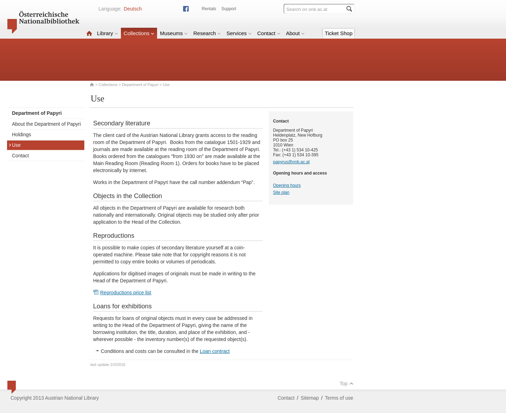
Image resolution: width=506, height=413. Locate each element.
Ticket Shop (338, 33)
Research (207, 33)
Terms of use (339, 398)
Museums (174, 33)
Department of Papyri (140, 85)
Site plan (281, 192)
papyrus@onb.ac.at (291, 161)
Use (14, 145)
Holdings (21, 134)
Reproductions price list (125, 292)
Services (239, 33)
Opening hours (287, 185)
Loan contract (215, 351)
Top (346, 383)
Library (107, 33)
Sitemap (310, 398)
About (295, 33)
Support (228, 8)
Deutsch (133, 9)
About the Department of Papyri (46, 124)
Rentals (209, 8)
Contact (268, 33)
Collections (139, 33)
